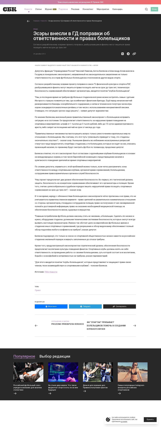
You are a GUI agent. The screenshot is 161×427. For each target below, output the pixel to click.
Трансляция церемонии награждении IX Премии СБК (80, 2)
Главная (36, 21)
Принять (150, 419)
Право (35, 29)
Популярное (24, 356)
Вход (154, 9)
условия (124, 421)
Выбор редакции (54, 356)
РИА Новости (51, 272)
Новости (44, 21)
